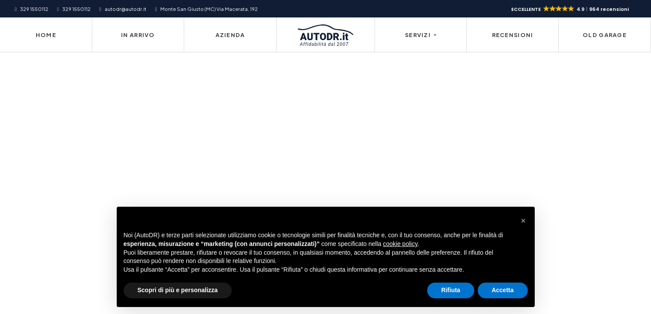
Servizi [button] (418, 34)
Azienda (230, 34)
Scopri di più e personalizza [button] (178, 290)
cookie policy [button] (400, 243)
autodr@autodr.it (125, 9)
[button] (570, 9)
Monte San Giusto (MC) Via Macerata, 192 (209, 9)
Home (46, 34)
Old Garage (605, 34)
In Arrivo (138, 34)
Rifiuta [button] (450, 290)
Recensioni (512, 34)
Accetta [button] (503, 290)
